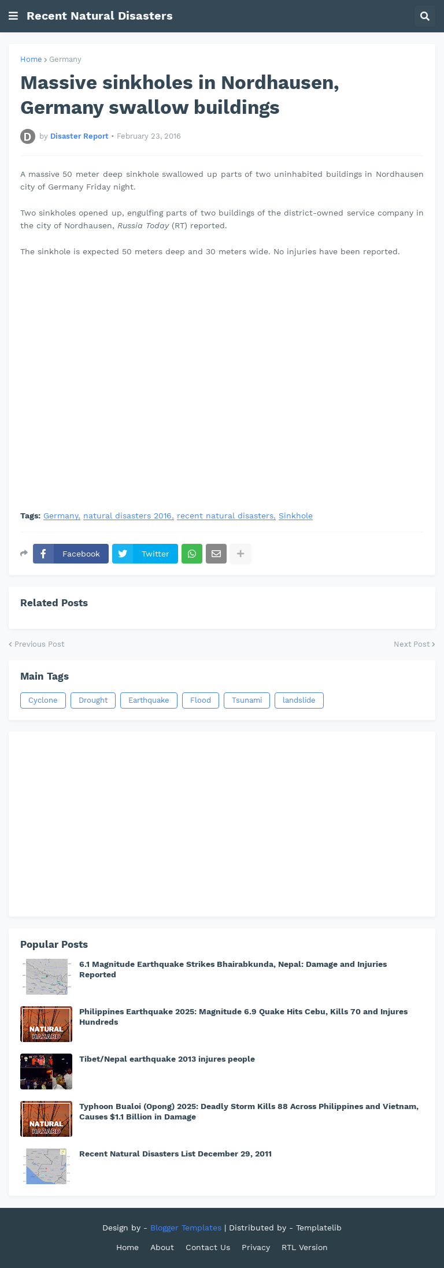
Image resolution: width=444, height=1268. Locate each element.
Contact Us (208, 1247)
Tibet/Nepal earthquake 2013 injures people (167, 1058)
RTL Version (305, 1247)
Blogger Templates (185, 1227)
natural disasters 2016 (127, 515)
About (162, 1247)
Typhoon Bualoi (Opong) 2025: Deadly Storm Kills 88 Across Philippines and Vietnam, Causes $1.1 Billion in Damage (249, 1111)
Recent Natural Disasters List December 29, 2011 (175, 1153)
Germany (65, 59)
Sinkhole (296, 515)
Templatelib (319, 1227)
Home (31, 59)
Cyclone (43, 700)
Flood (200, 700)
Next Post (412, 644)
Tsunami (247, 700)
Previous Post (39, 644)
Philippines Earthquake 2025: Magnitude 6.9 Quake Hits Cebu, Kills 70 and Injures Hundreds (243, 1016)
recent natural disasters (225, 515)
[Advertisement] (222, 824)
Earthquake (148, 700)
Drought (93, 700)
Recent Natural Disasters (100, 16)
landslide (299, 700)
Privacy (256, 1247)
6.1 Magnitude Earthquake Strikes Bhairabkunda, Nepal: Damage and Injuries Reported (233, 969)
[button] (13, 16)
